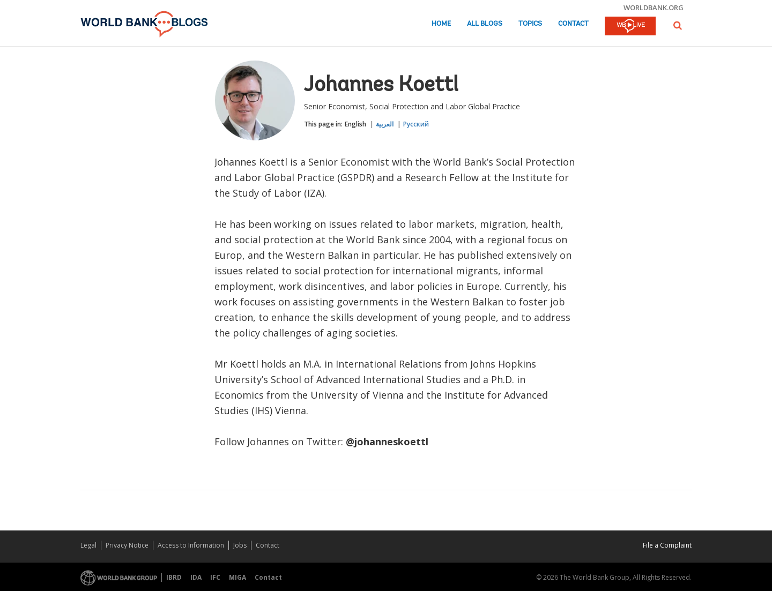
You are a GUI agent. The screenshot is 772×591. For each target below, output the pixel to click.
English (355, 124)
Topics (530, 23)
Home (441, 23)
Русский (416, 124)
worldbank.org (653, 7)
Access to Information (191, 545)
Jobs (240, 545)
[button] (677, 25)
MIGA (237, 577)
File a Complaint (667, 545)
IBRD (174, 577)
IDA (196, 577)
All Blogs (484, 23)
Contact (573, 23)
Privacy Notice (127, 545)
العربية (385, 124)
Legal (88, 545)
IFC (215, 577)
